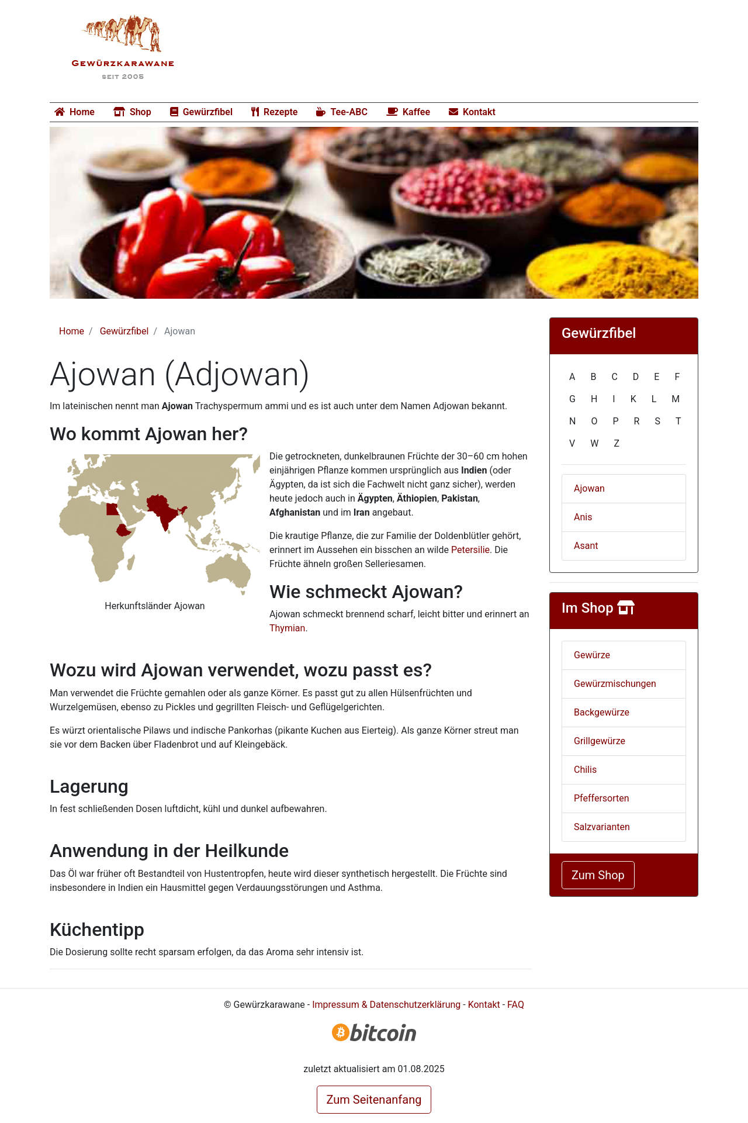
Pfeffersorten (601, 798)
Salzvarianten (602, 826)
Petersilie (470, 549)
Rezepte (274, 112)
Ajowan (589, 488)
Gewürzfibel (201, 112)
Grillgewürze (599, 741)
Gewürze (592, 655)
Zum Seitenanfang (374, 1100)
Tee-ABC (342, 112)
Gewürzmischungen (615, 683)
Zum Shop (598, 875)
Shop (132, 112)
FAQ (515, 1004)
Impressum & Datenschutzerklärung (386, 1004)
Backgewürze (601, 712)
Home (74, 112)
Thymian (287, 628)
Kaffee (408, 112)
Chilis (585, 769)
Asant (586, 545)
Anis (583, 517)
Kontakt (472, 112)
